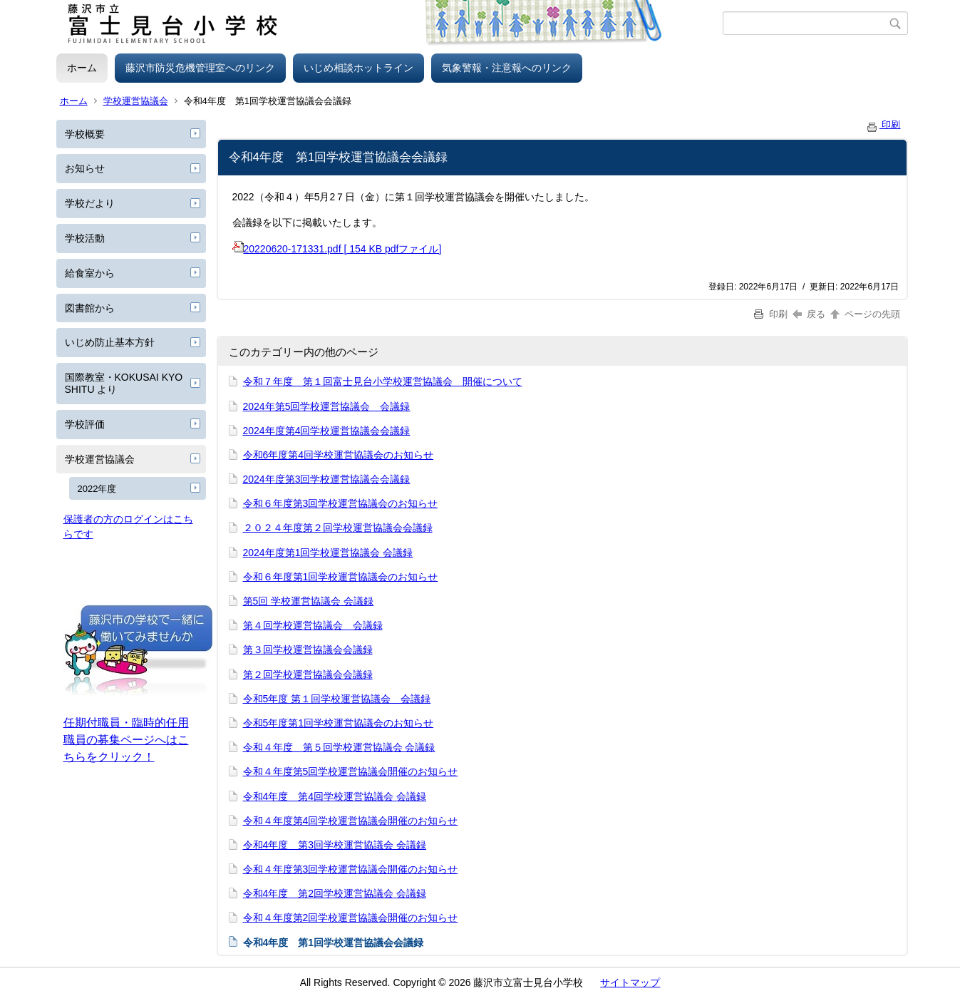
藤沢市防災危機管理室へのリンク (200, 67)
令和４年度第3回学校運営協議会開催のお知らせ (350, 869)
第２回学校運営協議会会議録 (308, 674)
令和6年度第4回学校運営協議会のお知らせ (338, 455)
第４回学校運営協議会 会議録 (313, 625)
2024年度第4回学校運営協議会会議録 (327, 430)
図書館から (90, 308)
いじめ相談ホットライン (358, 67)
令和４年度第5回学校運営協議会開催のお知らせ (350, 771)
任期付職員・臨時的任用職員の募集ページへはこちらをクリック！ (126, 740)
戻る (809, 314)
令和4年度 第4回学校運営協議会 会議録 (334, 796)
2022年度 (97, 488)
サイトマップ (630, 982)
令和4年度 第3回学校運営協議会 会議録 (334, 845)
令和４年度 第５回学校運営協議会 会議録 (339, 747)
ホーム (82, 67)
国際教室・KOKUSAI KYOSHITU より (124, 383)
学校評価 (85, 424)
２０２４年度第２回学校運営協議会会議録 (338, 527)
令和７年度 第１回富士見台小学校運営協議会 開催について (382, 381)
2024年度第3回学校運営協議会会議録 (327, 479)
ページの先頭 (864, 314)
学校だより (90, 203)
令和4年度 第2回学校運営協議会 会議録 (334, 893)
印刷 (883, 124)
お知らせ (85, 168)
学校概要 (85, 134)
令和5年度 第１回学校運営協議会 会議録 (337, 698)
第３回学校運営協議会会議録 (308, 649)
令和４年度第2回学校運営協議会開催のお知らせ (350, 917)
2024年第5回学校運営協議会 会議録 (327, 406)
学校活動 (85, 238)
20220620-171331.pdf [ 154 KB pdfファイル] (337, 249)
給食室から (90, 273)
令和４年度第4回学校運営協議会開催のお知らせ (350, 820)
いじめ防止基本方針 (110, 342)
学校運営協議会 (135, 101)
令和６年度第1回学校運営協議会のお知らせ (340, 576)
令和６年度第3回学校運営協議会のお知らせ (340, 503)
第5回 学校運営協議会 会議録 (308, 601)
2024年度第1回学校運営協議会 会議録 (328, 552)
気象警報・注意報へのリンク (507, 67)
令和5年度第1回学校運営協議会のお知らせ (338, 723)
